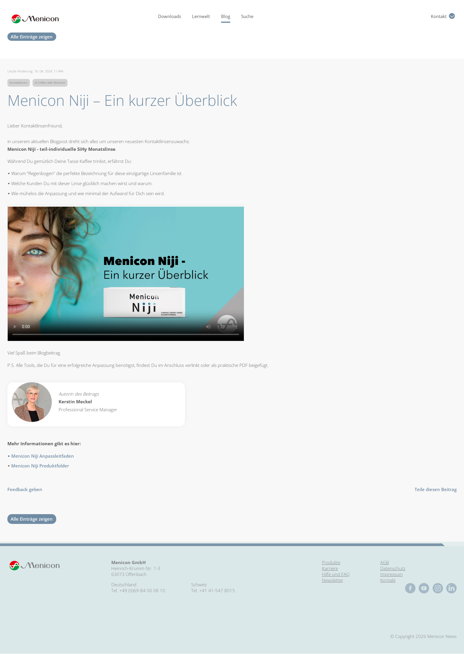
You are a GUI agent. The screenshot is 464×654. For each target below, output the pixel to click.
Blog (225, 16)
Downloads (169, 16)
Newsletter (332, 580)
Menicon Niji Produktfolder (40, 466)
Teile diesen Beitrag (436, 489)
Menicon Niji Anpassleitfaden (42, 456)
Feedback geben (24, 489)
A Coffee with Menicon (50, 83)
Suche (247, 16)
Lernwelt (201, 16)
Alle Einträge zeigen (32, 37)
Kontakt (439, 16)
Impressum (391, 574)
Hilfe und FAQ (335, 574)
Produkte (331, 562)
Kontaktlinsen (18, 83)
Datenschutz (392, 568)
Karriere (330, 568)
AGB (384, 562)
